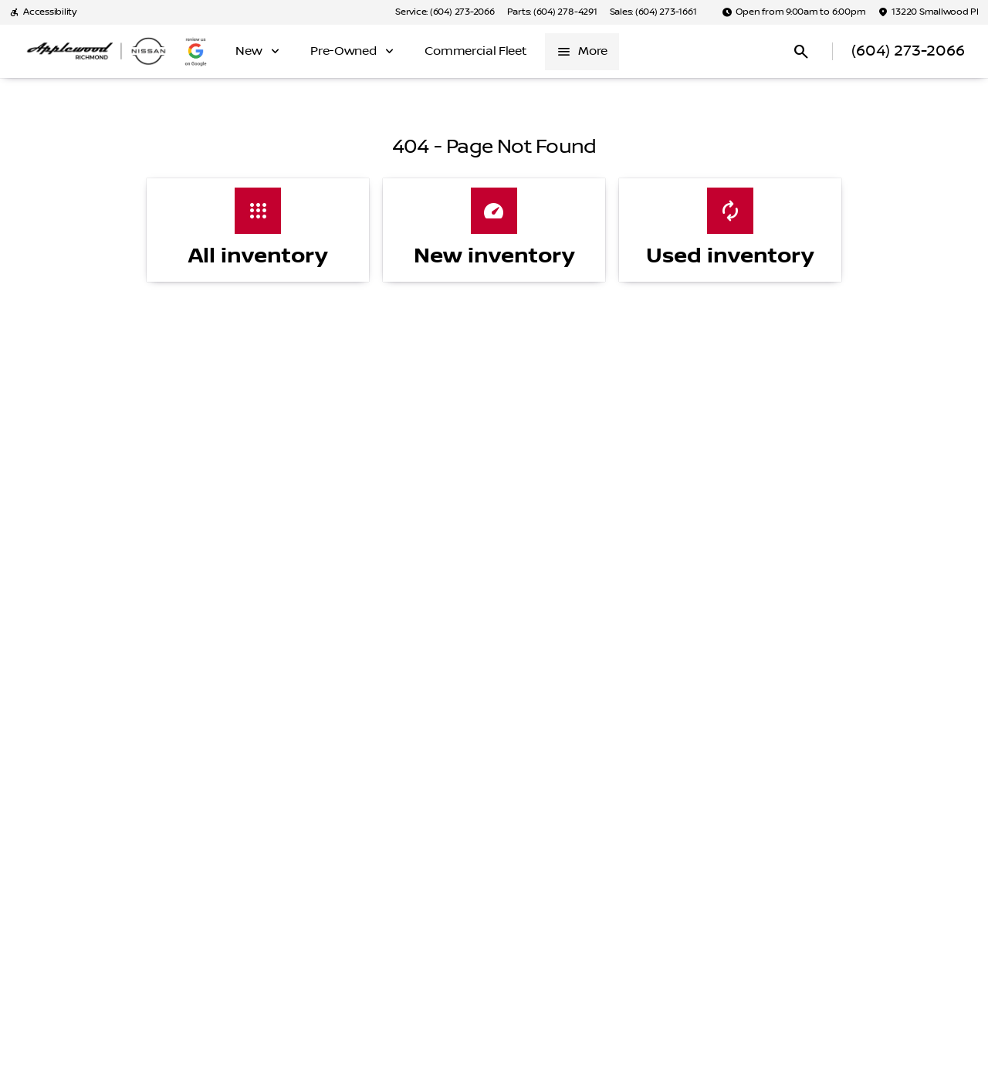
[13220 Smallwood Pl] (928, 12)
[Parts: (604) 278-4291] (552, 12)
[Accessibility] (43, 12)
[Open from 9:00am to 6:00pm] (794, 12)
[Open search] (801, 51)
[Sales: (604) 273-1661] (653, 12)
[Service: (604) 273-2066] (444, 12)
